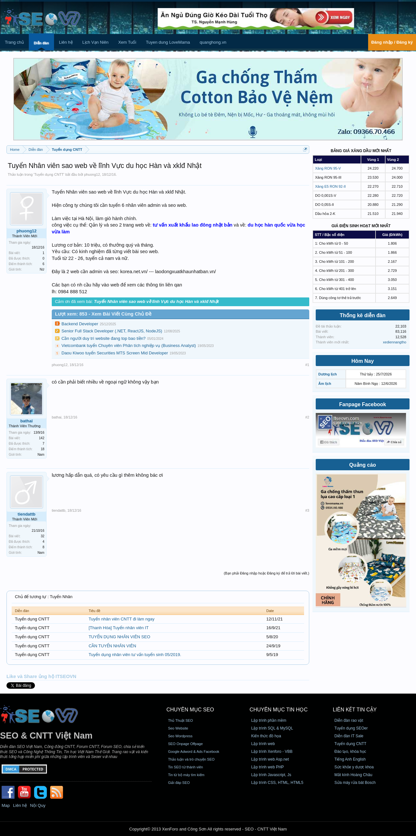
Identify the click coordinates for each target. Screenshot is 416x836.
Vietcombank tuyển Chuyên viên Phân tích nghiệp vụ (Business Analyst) (128, 345)
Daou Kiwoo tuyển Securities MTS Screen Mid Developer (114, 353)
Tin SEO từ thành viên (185, 767)
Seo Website (178, 728)
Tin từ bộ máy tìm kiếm (186, 775)
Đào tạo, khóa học (350, 751)
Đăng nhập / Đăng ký (392, 42)
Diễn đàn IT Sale (349, 736)
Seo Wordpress (180, 736)
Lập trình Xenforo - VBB (272, 751)
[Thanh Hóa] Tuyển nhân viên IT (119, 627)
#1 (307, 365)
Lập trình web (263, 743)
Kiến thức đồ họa (266, 736)
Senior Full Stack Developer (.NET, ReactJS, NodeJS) (111, 331)
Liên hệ (65, 42)
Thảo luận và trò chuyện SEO (191, 759)
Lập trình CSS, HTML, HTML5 (277, 782)
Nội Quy (38, 805)
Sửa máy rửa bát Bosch (355, 782)
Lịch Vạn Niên (95, 42)
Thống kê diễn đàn (363, 315)
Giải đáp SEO (179, 783)
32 (42, 536)
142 (41, 438)
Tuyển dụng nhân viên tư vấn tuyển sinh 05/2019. (135, 654)
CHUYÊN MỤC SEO (190, 709)
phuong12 (92, 174)
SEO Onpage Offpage (185, 744)
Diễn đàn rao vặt (348, 720)
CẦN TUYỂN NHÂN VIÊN (112, 645)
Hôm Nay (362, 361)
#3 (307, 510)
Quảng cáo (362, 465)
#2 (307, 417)
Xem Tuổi (127, 42)
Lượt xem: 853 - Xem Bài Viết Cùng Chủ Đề (103, 314)
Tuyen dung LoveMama (168, 42)
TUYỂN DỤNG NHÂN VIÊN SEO (119, 636)
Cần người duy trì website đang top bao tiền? (103, 338)
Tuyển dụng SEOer (351, 728)
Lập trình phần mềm (268, 720)
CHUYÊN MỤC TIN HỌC (279, 709)
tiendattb (27, 514)
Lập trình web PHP (267, 767)
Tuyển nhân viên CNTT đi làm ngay (122, 619)
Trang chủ (14, 42)
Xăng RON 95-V (328, 168)
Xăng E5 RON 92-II (330, 186)
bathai (26, 420)
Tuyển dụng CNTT (49, 174)
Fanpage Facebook (362, 404)
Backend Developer (79, 323)
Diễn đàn (41, 43)
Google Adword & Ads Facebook (193, 751)
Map (6, 805)
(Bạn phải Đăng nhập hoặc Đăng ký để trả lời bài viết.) (266, 573)
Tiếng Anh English (350, 759)
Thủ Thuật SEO (180, 720)
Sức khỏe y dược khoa (354, 767)
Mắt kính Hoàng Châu (353, 775)
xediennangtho (394, 342)
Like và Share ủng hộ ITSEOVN (41, 676)
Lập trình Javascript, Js (271, 775)
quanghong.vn (213, 42)
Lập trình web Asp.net (270, 759)
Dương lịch (327, 374)
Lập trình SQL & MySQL (272, 728)
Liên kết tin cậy (355, 709)
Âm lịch (324, 383)
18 (42, 449)
